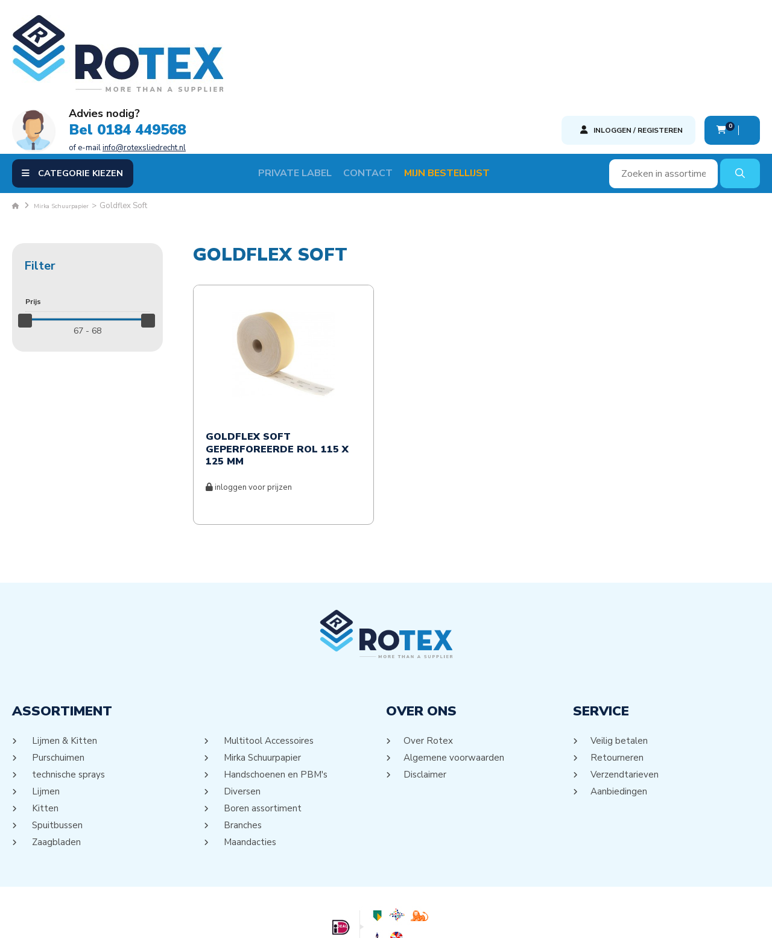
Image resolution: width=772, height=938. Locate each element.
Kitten (44, 733)
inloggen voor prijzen (249, 413)
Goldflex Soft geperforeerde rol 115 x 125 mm (277, 374)
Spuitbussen (57, 750)
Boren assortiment (262, 733)
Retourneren (617, 682)
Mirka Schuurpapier (262, 682)
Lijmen (45, 716)
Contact (383, 99)
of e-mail (361, 64)
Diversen (241, 716)
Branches (242, 750)
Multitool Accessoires (270, 666)
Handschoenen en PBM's (276, 699)
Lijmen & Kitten (64, 666)
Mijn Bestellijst (462, 99)
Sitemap (371, 917)
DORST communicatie (505, 917)
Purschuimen (57, 682)
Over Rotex (428, 666)
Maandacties (249, 767)
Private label (310, 99)
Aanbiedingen (619, 716)
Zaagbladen (56, 767)
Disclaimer (426, 699)
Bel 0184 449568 (361, 47)
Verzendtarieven (625, 699)
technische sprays (68, 699)
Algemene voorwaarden (454, 682)
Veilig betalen (620, 666)
